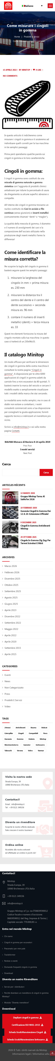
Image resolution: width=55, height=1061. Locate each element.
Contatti (16, 430)
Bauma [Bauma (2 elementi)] (33, 727)
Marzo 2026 (11, 565)
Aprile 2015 (10, 654)
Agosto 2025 (11, 597)
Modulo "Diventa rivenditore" (16, 1002)
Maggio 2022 (11, 628)
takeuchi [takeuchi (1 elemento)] (8, 750)
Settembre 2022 (13, 622)
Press (7, 693)
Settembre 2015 (13, 647)
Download (8, 973)
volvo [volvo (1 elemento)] (30, 750)
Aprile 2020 (10, 641)
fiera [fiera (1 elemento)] (45, 733)
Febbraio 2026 (12, 572)
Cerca (6, 464)
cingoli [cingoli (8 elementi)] (21, 733)
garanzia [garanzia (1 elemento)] (8, 739)
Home (17, 36)
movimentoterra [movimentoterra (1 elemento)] (11, 745)
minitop (26, 70)
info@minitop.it (21, 426)
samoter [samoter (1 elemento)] (27, 745)
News (7, 681)
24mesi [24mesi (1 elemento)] (7, 727)
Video (7, 706)
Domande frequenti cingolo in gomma (20, 967)
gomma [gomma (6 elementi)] (20, 739)
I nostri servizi (27, 449)
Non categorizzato (14, 687)
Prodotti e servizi (31, 36)
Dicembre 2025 (12, 578)
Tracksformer (9, 954)
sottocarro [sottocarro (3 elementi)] (40, 745)
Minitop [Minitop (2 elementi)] (43, 739)
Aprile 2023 (10, 610)
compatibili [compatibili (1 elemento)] (33, 733)
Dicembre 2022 (12, 616)
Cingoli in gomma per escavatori (18, 942)
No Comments (10, 76)
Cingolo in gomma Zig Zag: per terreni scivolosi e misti (36, 542)
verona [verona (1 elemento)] (20, 750)
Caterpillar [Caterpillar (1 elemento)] (9, 733)
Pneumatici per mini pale (14, 948)
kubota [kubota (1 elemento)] (31, 739)
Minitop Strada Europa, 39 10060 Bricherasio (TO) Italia (21, 885)
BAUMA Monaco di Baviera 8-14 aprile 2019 (27, 441)
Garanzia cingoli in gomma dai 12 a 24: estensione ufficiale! (36, 512)
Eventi (8, 674)
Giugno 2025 (11, 603)
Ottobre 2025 (11, 584)
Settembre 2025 (13, 591)
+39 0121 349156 (15, 896)
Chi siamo (8, 936)
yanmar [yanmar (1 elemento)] (41, 750)
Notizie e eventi (10, 961)
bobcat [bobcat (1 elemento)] (44, 727)
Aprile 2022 (10, 635)
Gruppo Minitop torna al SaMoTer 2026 (33, 498)
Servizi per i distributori (14, 986)
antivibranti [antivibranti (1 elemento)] (20, 727)
